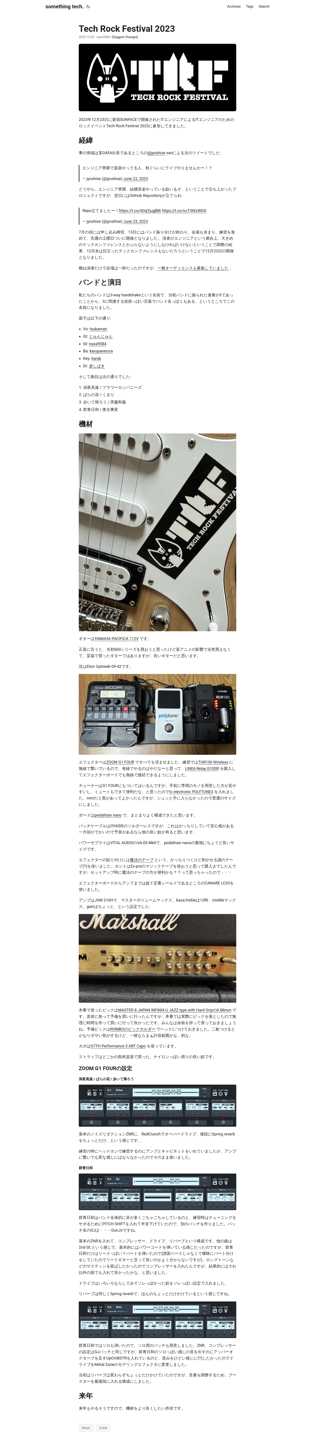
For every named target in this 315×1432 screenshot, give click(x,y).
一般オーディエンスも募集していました (193, 268)
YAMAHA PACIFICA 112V (116, 638)
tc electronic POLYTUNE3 (191, 791)
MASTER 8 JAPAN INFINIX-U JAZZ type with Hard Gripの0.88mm (174, 1010)
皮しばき (97, 366)
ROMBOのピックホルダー (133, 1029)
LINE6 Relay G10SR (202, 768)
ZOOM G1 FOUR (120, 762)
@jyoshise (156, 152)
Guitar (103, 1428)
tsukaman (98, 329)
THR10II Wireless (213, 762)
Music (86, 1428)
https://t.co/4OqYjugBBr (140, 210)
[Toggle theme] (88, 6)
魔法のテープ (142, 859)
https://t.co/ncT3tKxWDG (184, 210)
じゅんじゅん (101, 336)
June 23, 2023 (135, 221)
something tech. (65, 7)
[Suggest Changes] (125, 37)
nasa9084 (97, 343)
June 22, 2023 (135, 178)
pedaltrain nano (108, 815)
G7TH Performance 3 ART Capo (118, 1046)
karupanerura (101, 351)
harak (96, 358)
